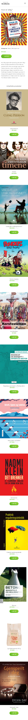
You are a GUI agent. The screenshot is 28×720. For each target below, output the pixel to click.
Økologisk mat (15, 48)
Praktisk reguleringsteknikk (14, 552)
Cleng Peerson (14, 128)
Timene (14, 172)
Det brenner (14, 498)
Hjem (2, 12)
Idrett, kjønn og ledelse (14, 440)
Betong (14, 605)
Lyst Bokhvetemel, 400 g (14, 648)
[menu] (25, 3)
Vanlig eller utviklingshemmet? (14, 226)
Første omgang (14, 279)
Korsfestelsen (14, 331)
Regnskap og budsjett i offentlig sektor (14, 386)
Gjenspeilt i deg (14, 707)
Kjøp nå (6, 56)
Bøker (9, 48)
